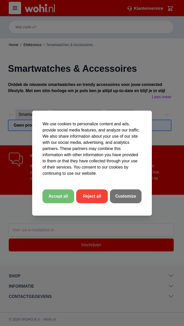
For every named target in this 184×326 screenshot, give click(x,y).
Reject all (92, 196)
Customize (125, 196)
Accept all (58, 196)
